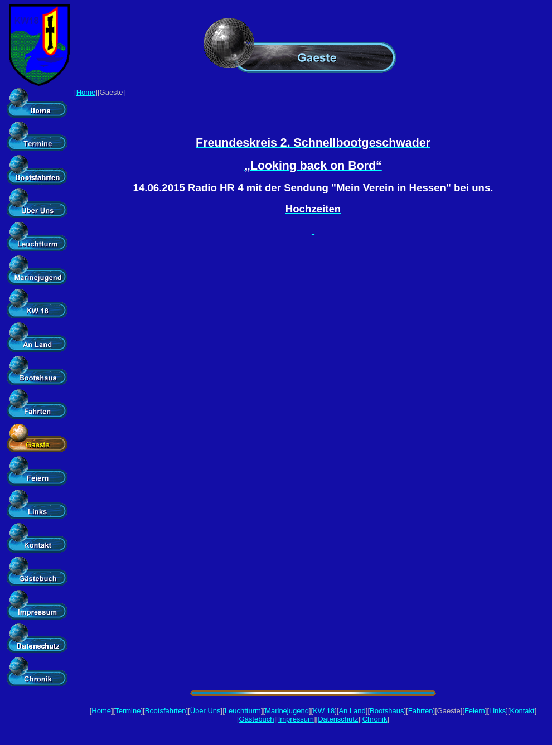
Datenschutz (338, 719)
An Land (351, 711)
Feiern (474, 711)
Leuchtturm (243, 711)
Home (86, 92)
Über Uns (205, 711)
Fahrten (420, 711)
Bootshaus (387, 711)
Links (497, 711)
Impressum (296, 719)
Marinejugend (287, 711)
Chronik (375, 719)
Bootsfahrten (165, 711)
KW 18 (324, 711)
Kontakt (522, 711)
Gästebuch (256, 719)
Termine (128, 711)
